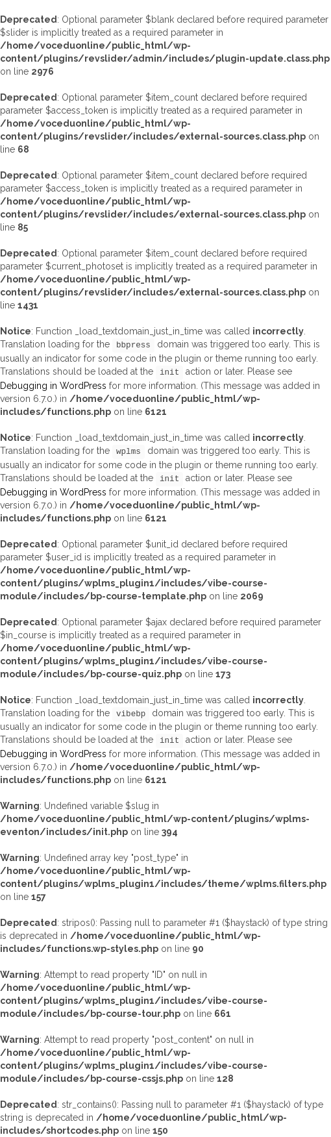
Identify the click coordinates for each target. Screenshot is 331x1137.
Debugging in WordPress (53, 386)
